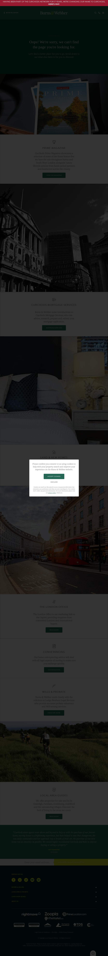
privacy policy (52, 493)
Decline (54, 482)
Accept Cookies (54, 476)
